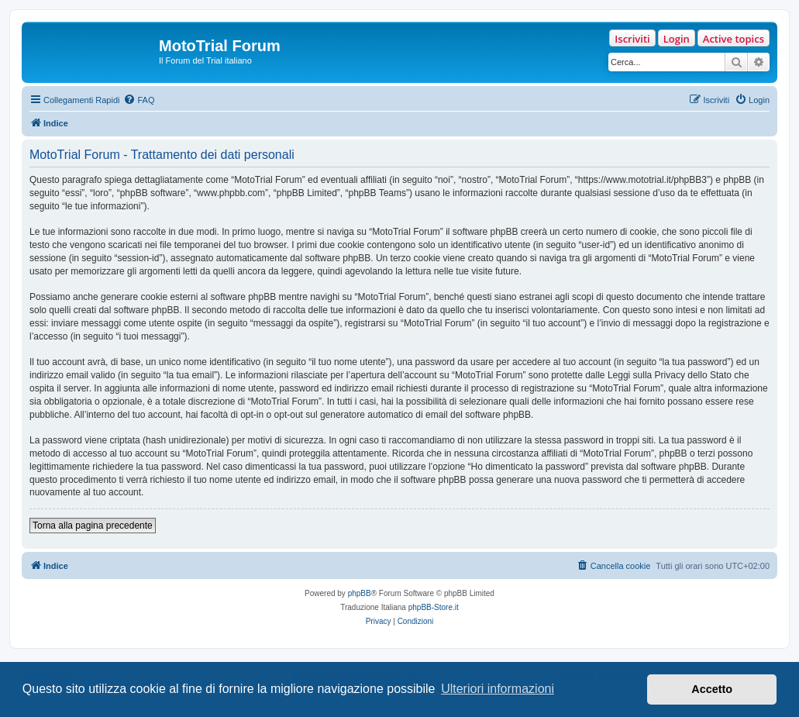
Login (676, 39)
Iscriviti (632, 39)
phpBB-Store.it (433, 607)
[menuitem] (138, 100)
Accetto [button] (711, 689)
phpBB (359, 593)
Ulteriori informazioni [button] (497, 688)
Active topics (733, 39)
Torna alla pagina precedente (93, 525)
